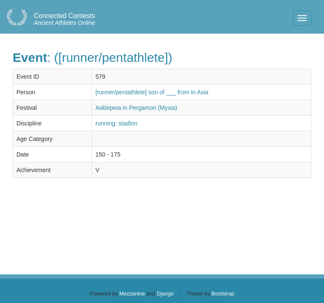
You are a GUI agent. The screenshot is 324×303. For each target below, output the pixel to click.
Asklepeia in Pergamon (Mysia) (136, 107)
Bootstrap (222, 294)
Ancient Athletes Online (64, 19)
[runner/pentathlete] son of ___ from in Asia (151, 92)
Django (165, 294)
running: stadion (116, 123)
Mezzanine (132, 294)
